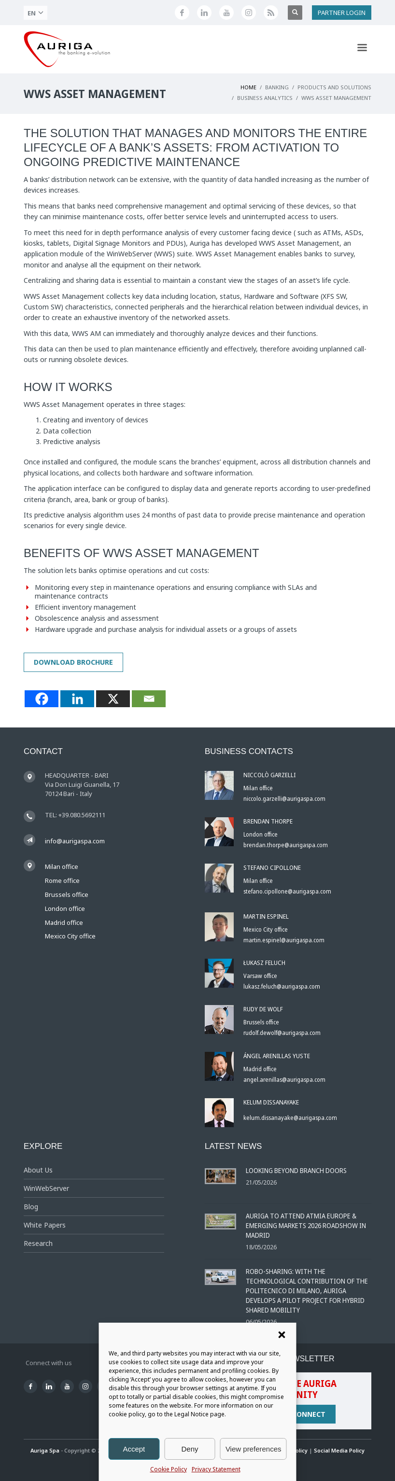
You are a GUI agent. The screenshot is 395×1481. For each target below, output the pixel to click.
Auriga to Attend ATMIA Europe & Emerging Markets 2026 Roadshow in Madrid (306, 1225)
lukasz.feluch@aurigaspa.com (281, 986)
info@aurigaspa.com (75, 841)
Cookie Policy (168, 1469)
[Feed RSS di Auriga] (271, 12)
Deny (190, 1449)
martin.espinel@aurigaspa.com (283, 940)
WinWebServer (46, 1188)
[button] (282, 1335)
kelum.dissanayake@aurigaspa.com (290, 1118)
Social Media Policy (339, 1450)
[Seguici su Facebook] (182, 12)
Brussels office (66, 894)
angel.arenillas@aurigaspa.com (284, 1080)
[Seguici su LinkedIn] (204, 12)
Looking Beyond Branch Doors (296, 1170)
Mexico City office (70, 936)
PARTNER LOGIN (342, 12)
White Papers (45, 1225)
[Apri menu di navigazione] (362, 49)
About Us (38, 1169)
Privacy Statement (216, 1469)
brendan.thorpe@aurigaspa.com (285, 845)
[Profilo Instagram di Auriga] (248, 12)
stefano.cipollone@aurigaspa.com (287, 891)
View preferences (254, 1449)
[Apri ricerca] (295, 12)
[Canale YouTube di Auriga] (226, 12)
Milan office (61, 866)
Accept (134, 1449)
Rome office (62, 880)
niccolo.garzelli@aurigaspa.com (284, 799)
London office (65, 908)
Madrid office (64, 922)
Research (38, 1243)
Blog (31, 1206)
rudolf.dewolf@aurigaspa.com (282, 1033)
